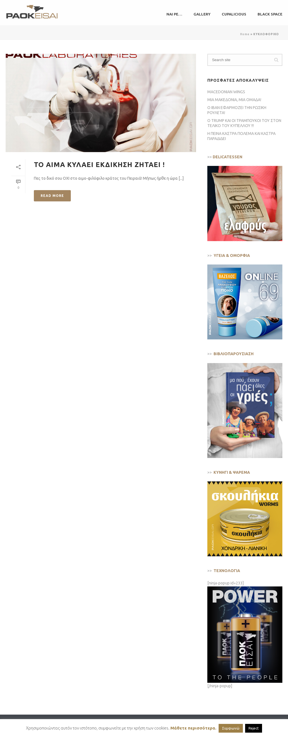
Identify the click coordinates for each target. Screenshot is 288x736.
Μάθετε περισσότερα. (193, 728)
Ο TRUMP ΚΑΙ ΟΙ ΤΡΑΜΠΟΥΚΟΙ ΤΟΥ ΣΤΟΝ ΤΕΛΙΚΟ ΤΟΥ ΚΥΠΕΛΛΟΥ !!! (244, 123)
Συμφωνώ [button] (230, 728)
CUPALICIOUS (234, 14)
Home (245, 34)
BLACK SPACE (270, 14)
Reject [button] (254, 728)
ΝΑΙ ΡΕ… (174, 14)
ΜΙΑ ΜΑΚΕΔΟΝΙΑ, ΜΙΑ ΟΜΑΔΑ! (234, 99)
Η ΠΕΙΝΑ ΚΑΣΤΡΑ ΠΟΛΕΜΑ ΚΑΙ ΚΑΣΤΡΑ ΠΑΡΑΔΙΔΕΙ (241, 136)
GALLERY (202, 14)
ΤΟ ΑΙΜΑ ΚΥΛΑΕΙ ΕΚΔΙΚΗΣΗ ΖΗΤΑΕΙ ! (99, 164)
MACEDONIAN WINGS (226, 92)
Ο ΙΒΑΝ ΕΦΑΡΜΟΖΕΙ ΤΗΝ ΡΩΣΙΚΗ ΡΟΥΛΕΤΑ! (236, 110)
